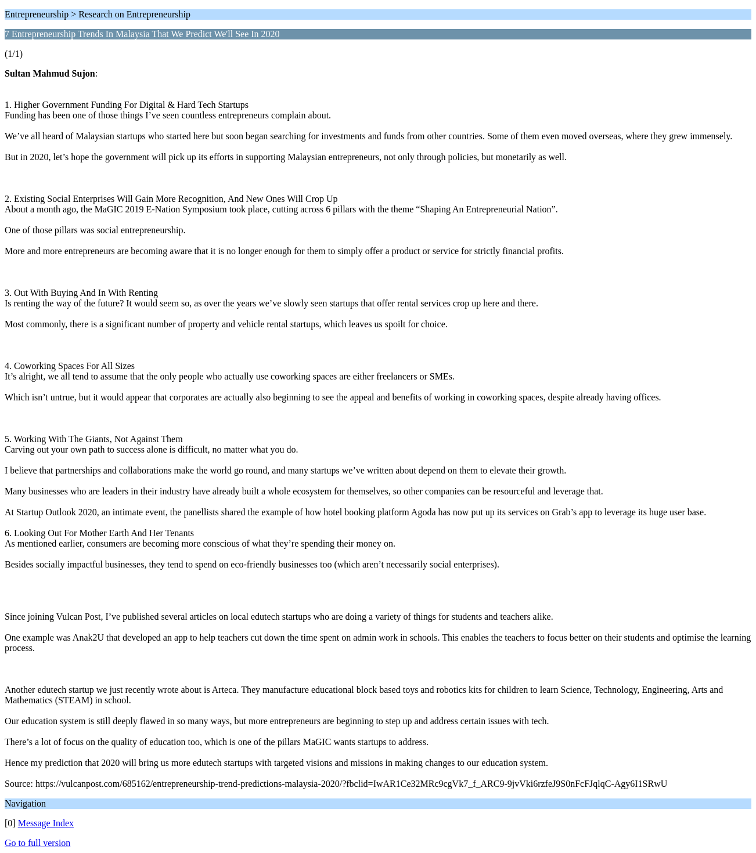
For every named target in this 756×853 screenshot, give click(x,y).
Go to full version (37, 843)
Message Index (46, 823)
